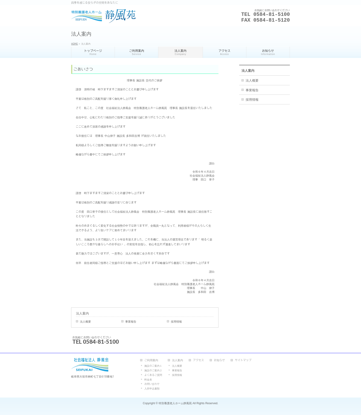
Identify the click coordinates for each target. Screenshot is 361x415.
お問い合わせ (152, 384)
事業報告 (130, 321)
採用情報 (176, 321)
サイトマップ (243, 360)
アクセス (198, 360)
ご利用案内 (151, 360)
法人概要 (85, 321)
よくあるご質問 (153, 375)
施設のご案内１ (153, 365)
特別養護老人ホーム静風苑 (175, 403)
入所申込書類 (152, 388)
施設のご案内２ (153, 370)
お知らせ (219, 360)
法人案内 (82, 313)
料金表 (148, 379)
